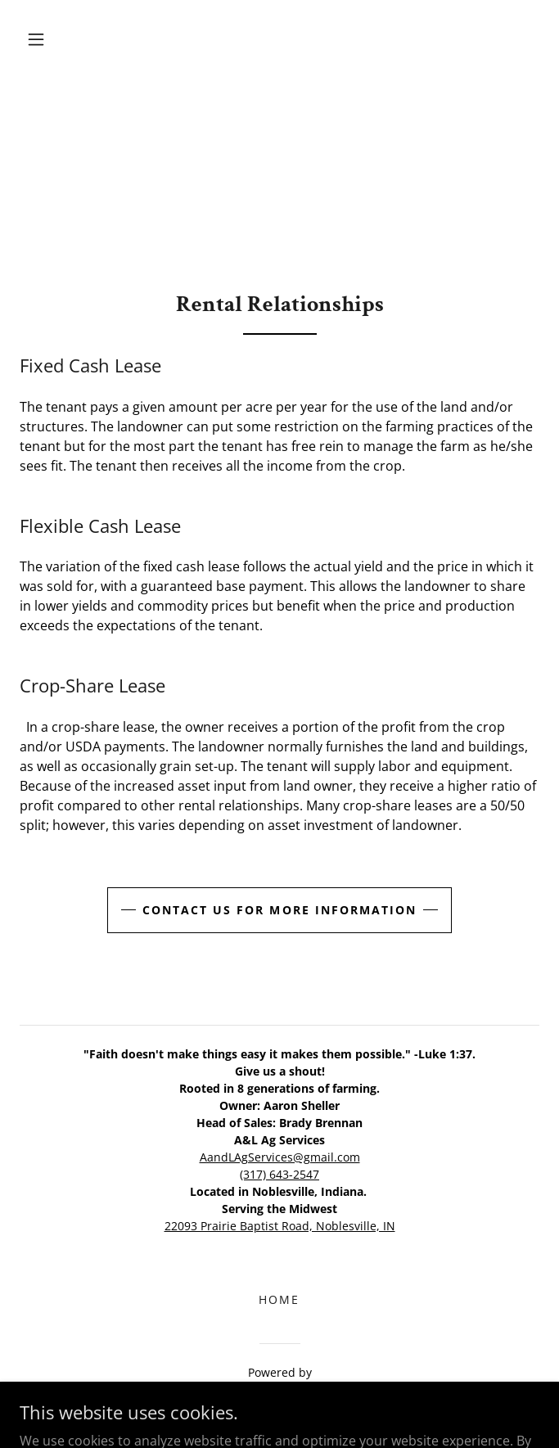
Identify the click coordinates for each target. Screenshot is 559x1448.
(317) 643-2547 (279, 1174)
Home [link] (279, 1299)
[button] (36, 39)
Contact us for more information (279, 910)
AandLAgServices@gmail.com (280, 1157)
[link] (279, 1393)
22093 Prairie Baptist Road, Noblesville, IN (280, 1226)
